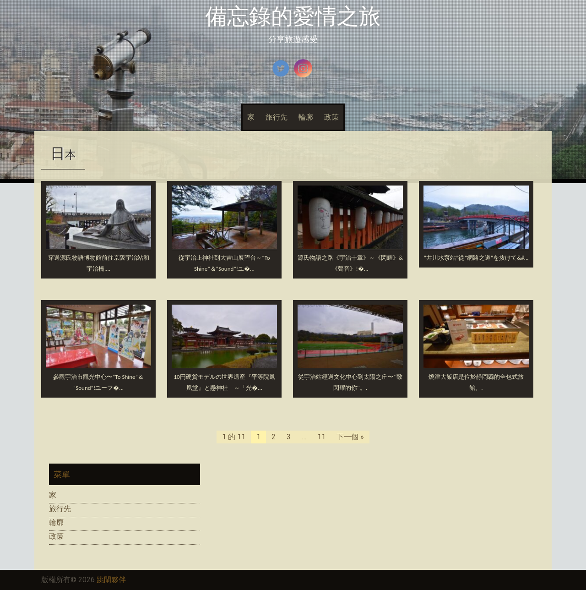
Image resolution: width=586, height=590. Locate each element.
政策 (331, 117)
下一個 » (350, 436)
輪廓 (305, 117)
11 (321, 436)
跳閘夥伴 (111, 579)
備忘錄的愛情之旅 (293, 16)
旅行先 (277, 117)
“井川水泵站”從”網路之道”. (476, 257)
